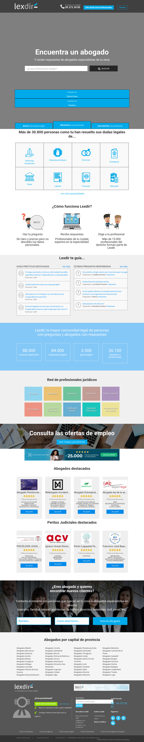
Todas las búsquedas (87, 732)
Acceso (122, 7)
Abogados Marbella (111, 648)
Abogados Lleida (81, 656)
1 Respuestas (110, 275)
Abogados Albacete (82, 675)
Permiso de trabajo (86, 505)
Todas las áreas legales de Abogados (113, 732)
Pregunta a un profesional (80, 721)
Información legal (34, 126)
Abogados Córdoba (82, 666)
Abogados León (80, 664)
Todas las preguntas (46, 732)
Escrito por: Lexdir (31, 277)
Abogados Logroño (53, 669)
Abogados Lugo (109, 675)
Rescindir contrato (29, 505)
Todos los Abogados (26, 732)
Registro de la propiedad (29, 507)
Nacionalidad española (86, 507)
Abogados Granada (24, 666)
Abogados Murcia (52, 653)
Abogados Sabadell (110, 656)
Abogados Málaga (24, 664)
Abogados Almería (81, 672)
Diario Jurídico (100, 722)
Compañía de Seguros (58, 503)
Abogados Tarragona (82, 653)
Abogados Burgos (110, 658)
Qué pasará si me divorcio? (93, 303)
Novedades (80, 698)
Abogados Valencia (24, 653)
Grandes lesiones (57, 502)
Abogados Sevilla (24, 656)
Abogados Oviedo (52, 672)
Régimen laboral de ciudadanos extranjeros (93, 503)
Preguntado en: (99, 275)
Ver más (66, 266)
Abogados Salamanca (54, 661)
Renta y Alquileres (115, 557)
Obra (115, 502)
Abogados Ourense (110, 661)
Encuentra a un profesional (81, 726)
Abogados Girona (52, 658)
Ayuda (96, 719)
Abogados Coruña (52, 648)
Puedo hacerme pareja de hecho (96, 281)
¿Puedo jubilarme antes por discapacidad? (42, 284)
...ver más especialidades (72, 193)
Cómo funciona (64, 704)
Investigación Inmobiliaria (115, 559)
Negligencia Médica (57, 505)
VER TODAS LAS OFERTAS (72, 441)
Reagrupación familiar (86, 502)
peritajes (57, 559)
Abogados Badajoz (110, 666)
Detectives (72, 94)
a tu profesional (110, 126)
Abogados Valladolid (53, 650)
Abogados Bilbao (24, 658)
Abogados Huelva (110, 664)
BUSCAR (103, 68)
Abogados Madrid (24, 648)
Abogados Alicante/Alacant (28, 675)
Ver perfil (29, 512)
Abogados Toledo (110, 672)
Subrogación (29, 503)
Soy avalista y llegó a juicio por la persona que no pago (105, 272)
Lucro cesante (115, 507)
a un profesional (72, 125)
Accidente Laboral (58, 507)
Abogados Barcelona (25, 650)
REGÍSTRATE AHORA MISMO (46, 704)
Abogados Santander (82, 650)
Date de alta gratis (110, 621)
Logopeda (86, 556)
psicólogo (29, 556)
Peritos (72, 103)
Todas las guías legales (66, 732)
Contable (57, 556)
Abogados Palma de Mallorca (57, 656)
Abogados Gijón (80, 669)
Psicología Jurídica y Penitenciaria (32, 559)
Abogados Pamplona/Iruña (85, 648)
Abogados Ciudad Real (112, 669)
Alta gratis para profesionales (98, 7)
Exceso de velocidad (29, 502)
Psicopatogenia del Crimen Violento (32, 560)
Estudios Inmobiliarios (115, 560)
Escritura (115, 505)
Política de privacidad (23, 738)
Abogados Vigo (51, 675)
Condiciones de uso (43, 738)
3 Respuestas (102, 297)
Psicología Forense (29, 557)
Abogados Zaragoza (25, 661)
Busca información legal (82, 717)
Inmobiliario (57, 557)
